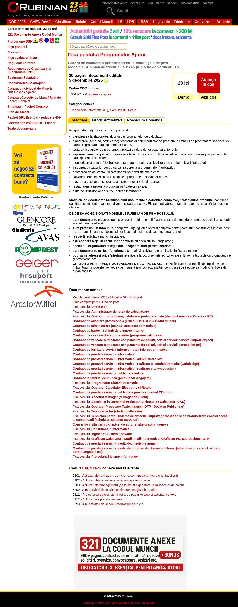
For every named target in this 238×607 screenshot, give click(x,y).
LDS (130, 22)
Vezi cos (208, 97)
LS (120, 22)
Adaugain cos (208, 82)
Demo (183, 97)
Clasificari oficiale (70, 22)
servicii (172, 3)
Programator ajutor (98, 94)
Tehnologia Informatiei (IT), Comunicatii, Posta (103, 110)
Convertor (203, 22)
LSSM (143, 22)
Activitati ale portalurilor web (102, 499)
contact (208, 3)
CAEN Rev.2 (40, 22)
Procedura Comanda (144, 120)
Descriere (79, 120)
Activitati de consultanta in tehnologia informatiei (116, 480)
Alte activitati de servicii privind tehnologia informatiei (119, 490)
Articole (223, 22)
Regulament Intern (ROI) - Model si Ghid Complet (107, 297)
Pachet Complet (34, 99)
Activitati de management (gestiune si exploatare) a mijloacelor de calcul (133, 485)
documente (156, 3)
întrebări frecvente (114, 3)
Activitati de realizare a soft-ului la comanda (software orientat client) (130, 475)
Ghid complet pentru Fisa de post (96, 302)
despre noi (137, 3)
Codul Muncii (101, 22)
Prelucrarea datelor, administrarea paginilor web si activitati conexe (129, 494)
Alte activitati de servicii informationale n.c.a (113, 504)
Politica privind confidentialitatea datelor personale (119, 603)
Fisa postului (90, 307)
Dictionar (182, 22)
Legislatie (161, 22)
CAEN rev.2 (91, 468)
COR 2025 (17, 22)
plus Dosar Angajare (30, 90)
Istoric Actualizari (107, 120)
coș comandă (190, 3)
